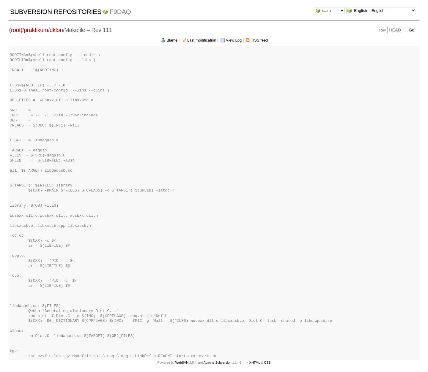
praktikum (36, 30)
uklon (56, 30)
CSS (267, 362)
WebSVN (181, 362)
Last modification (201, 40)
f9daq (120, 11)
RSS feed (259, 40)
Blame (171, 40)
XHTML (254, 362)
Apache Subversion (218, 362)
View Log (234, 40)
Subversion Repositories (55, 11)
